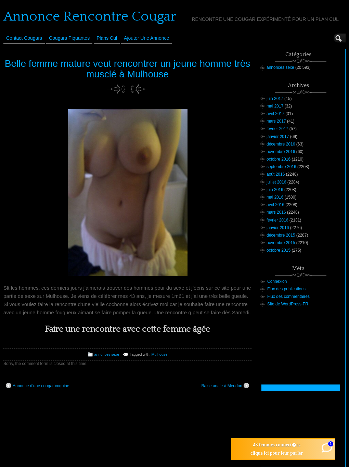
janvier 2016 (278, 227)
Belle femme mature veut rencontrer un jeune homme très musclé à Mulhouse (127, 68)
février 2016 (277, 220)
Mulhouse (160, 354)
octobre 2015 (278, 250)
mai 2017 (275, 106)
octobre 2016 (278, 159)
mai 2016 (275, 197)
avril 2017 (275, 113)
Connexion (277, 281)
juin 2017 (275, 98)
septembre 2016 (281, 166)
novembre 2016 (281, 151)
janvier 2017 (278, 136)
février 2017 (277, 128)
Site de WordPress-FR (287, 304)
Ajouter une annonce (146, 38)
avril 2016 (275, 204)
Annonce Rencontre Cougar (89, 16)
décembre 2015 (281, 235)
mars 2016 (276, 212)
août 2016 (276, 174)
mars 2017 (276, 121)
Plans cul (106, 38)
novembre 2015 (281, 242)
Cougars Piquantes (69, 38)
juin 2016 (275, 189)
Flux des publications (286, 289)
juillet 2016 (276, 182)
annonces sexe (106, 354)
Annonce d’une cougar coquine (37, 385)
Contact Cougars (24, 38)
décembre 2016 (281, 144)
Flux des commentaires (288, 296)
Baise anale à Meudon (225, 385)
